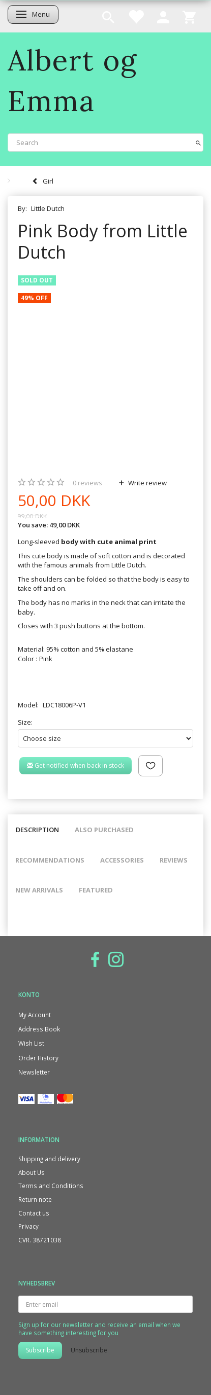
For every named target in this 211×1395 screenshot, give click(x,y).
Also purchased (104, 829)
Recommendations (49, 860)
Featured (96, 890)
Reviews (174, 860)
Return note (35, 1199)
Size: (25, 722)
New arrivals (39, 890)
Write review (147, 482)
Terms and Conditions (50, 1186)
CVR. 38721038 (39, 1240)
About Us (31, 1172)
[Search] (198, 142)
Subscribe (40, 1350)
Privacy (28, 1226)
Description (37, 829)
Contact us (33, 1213)
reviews (87, 482)
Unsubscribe (89, 1350)
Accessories (122, 860)
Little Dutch (48, 208)
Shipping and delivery (49, 1159)
